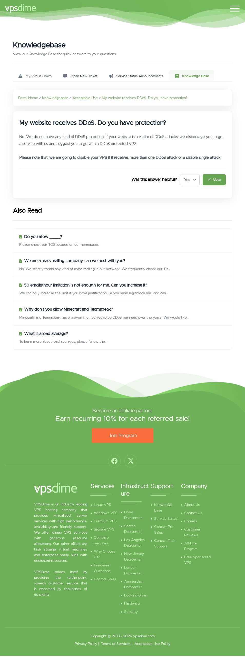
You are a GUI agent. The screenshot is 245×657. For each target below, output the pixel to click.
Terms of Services (116, 644)
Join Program (123, 436)
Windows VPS (105, 514)
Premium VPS (105, 522)
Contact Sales (105, 580)
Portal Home (28, 98)
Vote (214, 180)
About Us (192, 505)
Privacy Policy (86, 644)
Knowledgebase (55, 98)
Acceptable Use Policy (152, 644)
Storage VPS (104, 530)
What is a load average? (46, 334)
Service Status (166, 519)
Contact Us (193, 514)
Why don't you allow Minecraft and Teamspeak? (68, 310)
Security (131, 612)
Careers (190, 522)
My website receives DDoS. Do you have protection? (144, 98)
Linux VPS (102, 505)
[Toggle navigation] (235, 8)
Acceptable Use (85, 98)
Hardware (132, 604)
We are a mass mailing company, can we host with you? (74, 261)
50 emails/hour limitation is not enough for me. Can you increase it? (85, 286)
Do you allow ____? (43, 237)
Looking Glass (135, 596)
